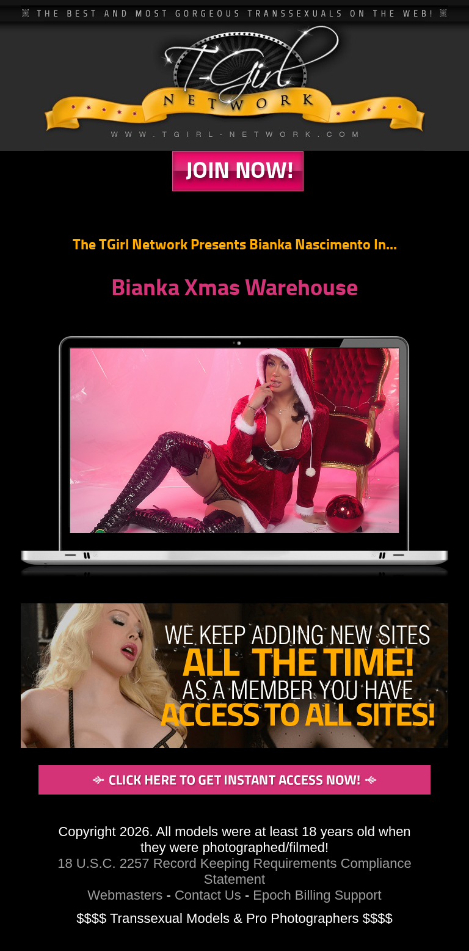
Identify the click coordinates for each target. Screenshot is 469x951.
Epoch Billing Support (317, 895)
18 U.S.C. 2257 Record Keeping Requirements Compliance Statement (234, 871)
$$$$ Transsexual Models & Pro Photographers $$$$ (234, 918)
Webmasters (124, 895)
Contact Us (208, 895)
